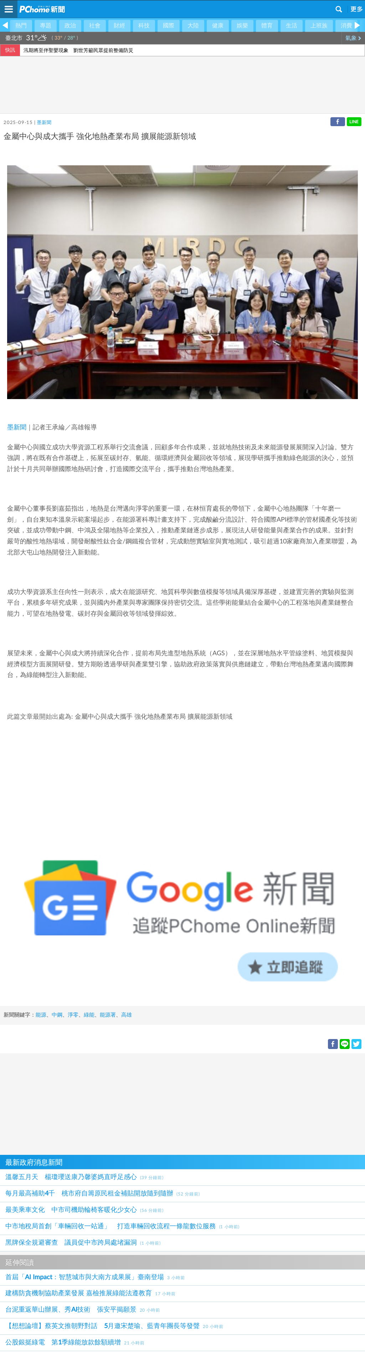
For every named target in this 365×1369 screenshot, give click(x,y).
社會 (95, 26)
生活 (291, 26)
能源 (41, 1015)
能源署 (108, 1015)
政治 (70, 26)
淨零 (73, 1015)
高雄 (126, 1015)
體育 (267, 26)
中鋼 (57, 1015)
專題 (45, 26)
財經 (119, 26)
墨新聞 (44, 122)
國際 (168, 26)
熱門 (21, 26)
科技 (144, 26)
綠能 (89, 1015)
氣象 (353, 38)
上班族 (319, 26)
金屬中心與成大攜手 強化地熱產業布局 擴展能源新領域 (153, 717)
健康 (217, 26)
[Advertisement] (182, 1103)
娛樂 (242, 26)
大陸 (193, 26)
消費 (346, 26)
